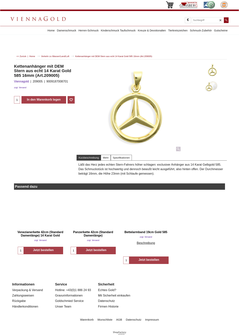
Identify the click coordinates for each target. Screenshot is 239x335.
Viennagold (21, 81)
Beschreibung (146, 243)
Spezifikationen (121, 157)
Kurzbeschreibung (89, 157)
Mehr (106, 157)
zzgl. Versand (20, 87)
